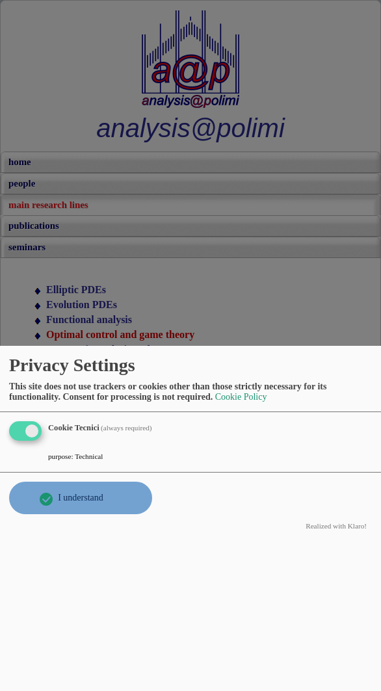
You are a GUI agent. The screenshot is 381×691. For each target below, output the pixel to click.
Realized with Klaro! (336, 526)
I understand (80, 497)
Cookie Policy (241, 397)
